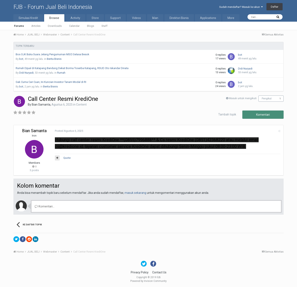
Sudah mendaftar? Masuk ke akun (241, 6)
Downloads (55, 25)
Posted (69, 130)
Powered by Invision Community (148, 281)
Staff (104, 25)
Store (95, 18)
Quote (67, 157)
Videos (136, 18)
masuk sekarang (135, 192)
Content (81, 104)
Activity (75, 18)
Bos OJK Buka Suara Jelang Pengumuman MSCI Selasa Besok (52, 54)
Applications (208, 18)
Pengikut (267, 98)
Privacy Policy (139, 272)
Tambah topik (227, 114)
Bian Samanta (41, 104)
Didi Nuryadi (26, 72)
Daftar (274, 6)
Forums (19, 25)
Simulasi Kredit (28, 18)
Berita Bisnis (54, 58)
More (230, 18)
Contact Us (159, 272)
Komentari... (44, 206)
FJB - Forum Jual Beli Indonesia (52, 7)
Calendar (74, 25)
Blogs (90, 25)
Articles (35, 25)
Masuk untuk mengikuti (243, 98)
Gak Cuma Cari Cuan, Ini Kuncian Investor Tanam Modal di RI (51, 82)
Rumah (61, 72)
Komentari (263, 114)
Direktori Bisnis (179, 18)
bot (21, 58)
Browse (54, 18)
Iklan (155, 18)
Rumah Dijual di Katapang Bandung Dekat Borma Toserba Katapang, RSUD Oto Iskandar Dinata (72, 68)
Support (115, 18)
